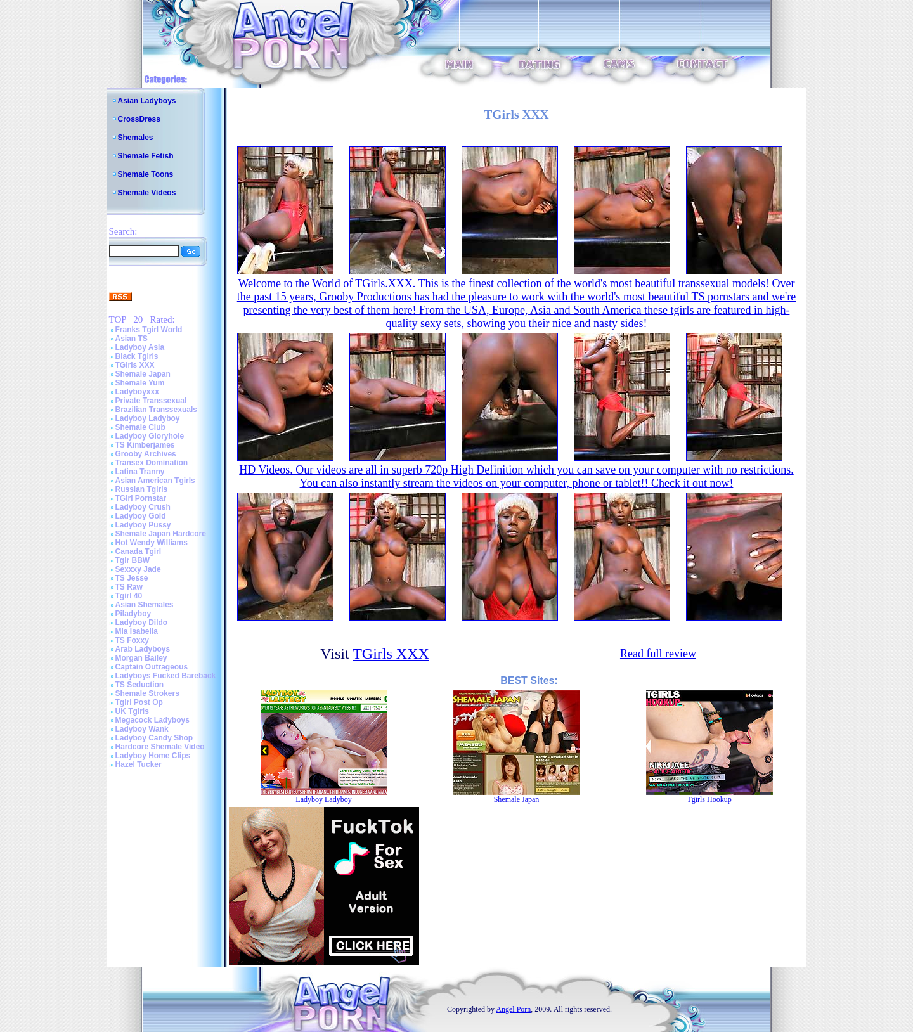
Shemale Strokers (147, 693)
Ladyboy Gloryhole (150, 436)
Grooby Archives (145, 453)
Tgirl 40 (129, 595)
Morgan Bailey (141, 658)
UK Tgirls (132, 711)
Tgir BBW (132, 560)
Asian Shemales (144, 604)
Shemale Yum (140, 382)
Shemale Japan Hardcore (160, 533)
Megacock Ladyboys (152, 720)
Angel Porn (513, 1009)
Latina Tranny (140, 471)
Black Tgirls (137, 356)
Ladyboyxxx (137, 391)
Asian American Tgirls (155, 480)
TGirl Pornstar (141, 498)
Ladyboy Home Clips (153, 755)
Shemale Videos (147, 192)
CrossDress (139, 119)
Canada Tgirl (138, 551)
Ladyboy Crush (143, 507)
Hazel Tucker (138, 764)
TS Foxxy (132, 640)
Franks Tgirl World (149, 329)
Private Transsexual (151, 400)
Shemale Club (140, 427)
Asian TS (131, 338)
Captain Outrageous (151, 666)
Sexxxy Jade (138, 569)
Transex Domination (151, 462)
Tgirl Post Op (139, 702)
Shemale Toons (146, 174)
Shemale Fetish (146, 156)
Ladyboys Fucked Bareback (165, 675)
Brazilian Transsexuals (156, 409)
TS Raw (129, 587)
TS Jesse (131, 578)
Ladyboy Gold (140, 516)
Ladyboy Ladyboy (147, 418)
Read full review (658, 653)
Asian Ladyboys (147, 100)
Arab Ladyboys (143, 649)
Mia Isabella (136, 631)
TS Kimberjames (145, 445)
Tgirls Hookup (709, 799)
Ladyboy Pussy (143, 524)
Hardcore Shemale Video (160, 746)
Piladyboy (133, 613)
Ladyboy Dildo (141, 622)
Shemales (135, 137)
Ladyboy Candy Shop (154, 737)
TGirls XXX (135, 365)
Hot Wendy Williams (151, 542)
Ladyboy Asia (140, 347)
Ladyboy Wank (142, 729)
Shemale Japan (143, 374)
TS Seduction (139, 684)
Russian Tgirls (141, 489)
